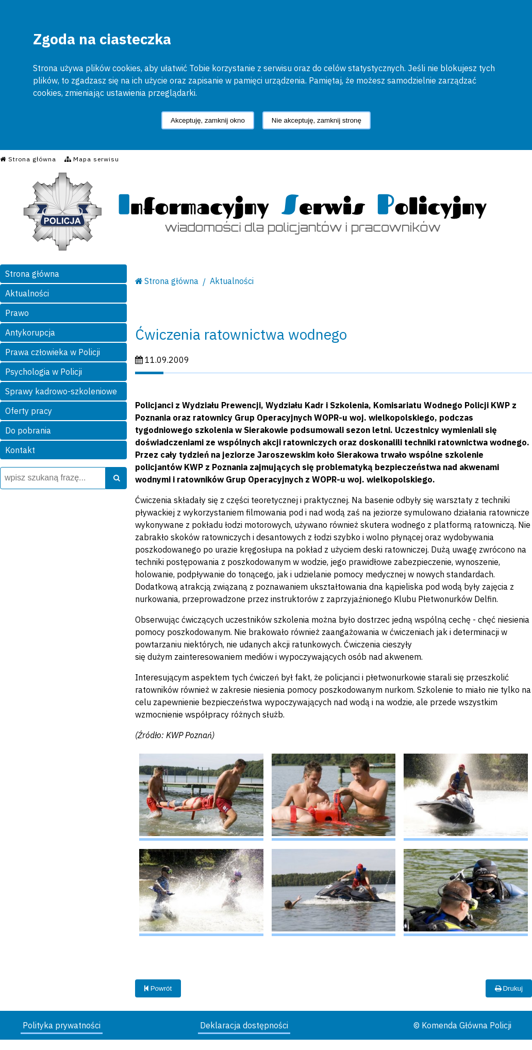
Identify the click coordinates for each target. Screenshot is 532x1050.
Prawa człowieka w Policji (52, 352)
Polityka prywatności (62, 1025)
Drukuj (509, 988)
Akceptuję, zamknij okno (208, 120)
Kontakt (20, 450)
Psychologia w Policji (43, 371)
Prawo (17, 313)
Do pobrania (28, 430)
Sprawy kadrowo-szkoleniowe (61, 391)
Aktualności (27, 293)
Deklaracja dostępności (244, 1025)
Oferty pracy (28, 411)
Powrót (158, 988)
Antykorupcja (30, 332)
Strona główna (32, 274)
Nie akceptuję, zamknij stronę (316, 120)
